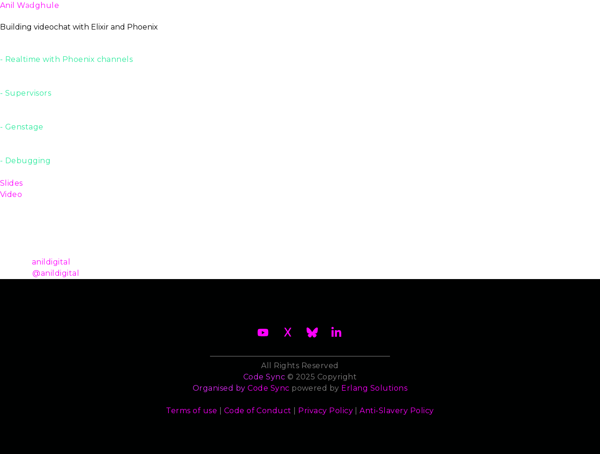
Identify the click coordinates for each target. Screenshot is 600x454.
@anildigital (55, 273)
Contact (495, 11)
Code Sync (268, 388)
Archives (547, 11)
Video (11, 194)
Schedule (291, 11)
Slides (11, 183)
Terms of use (191, 410)
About (63, 11)
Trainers (394, 11)
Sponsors (445, 11)
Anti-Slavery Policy (397, 410)
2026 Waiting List (130, 11)
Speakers (344, 11)
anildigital (51, 261)
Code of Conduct (258, 410)
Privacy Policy (325, 410)
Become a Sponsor (219, 11)
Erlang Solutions (374, 388)
